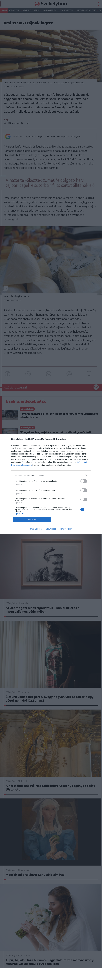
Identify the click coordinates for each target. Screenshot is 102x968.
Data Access (51, 529)
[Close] (96, 439)
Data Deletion (36, 529)
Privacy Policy (66, 529)
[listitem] (51, 475)
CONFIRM (32, 520)
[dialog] (51, 484)
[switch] (83, 481)
